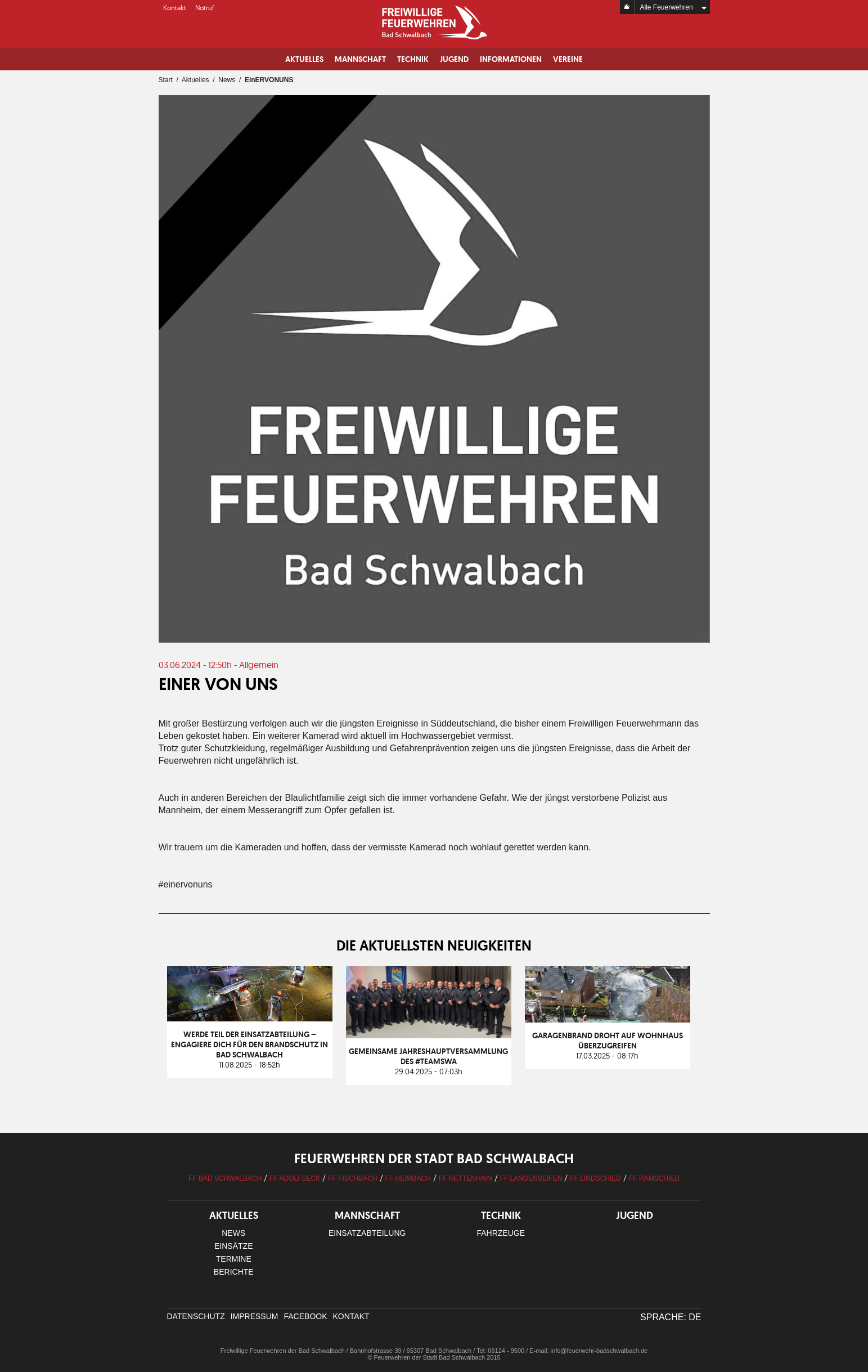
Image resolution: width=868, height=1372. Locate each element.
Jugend (454, 59)
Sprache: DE (670, 1317)
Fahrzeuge (500, 1233)
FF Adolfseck (294, 1178)
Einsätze (233, 1245)
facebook (305, 1316)
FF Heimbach (408, 1178)
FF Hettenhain (465, 1178)
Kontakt (174, 7)
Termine (233, 1258)
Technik (413, 59)
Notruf (204, 7)
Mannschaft (360, 59)
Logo (434, 22)
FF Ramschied (654, 1178)
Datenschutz (196, 1316)
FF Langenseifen (531, 1178)
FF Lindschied (595, 1178)
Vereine (568, 59)
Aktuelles (304, 59)
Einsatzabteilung (367, 1233)
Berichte (234, 1271)
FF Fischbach (352, 1178)
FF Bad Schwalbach (225, 1178)
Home (627, 7)
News (226, 80)
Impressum (254, 1316)
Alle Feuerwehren (666, 7)
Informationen (511, 59)
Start (166, 80)
